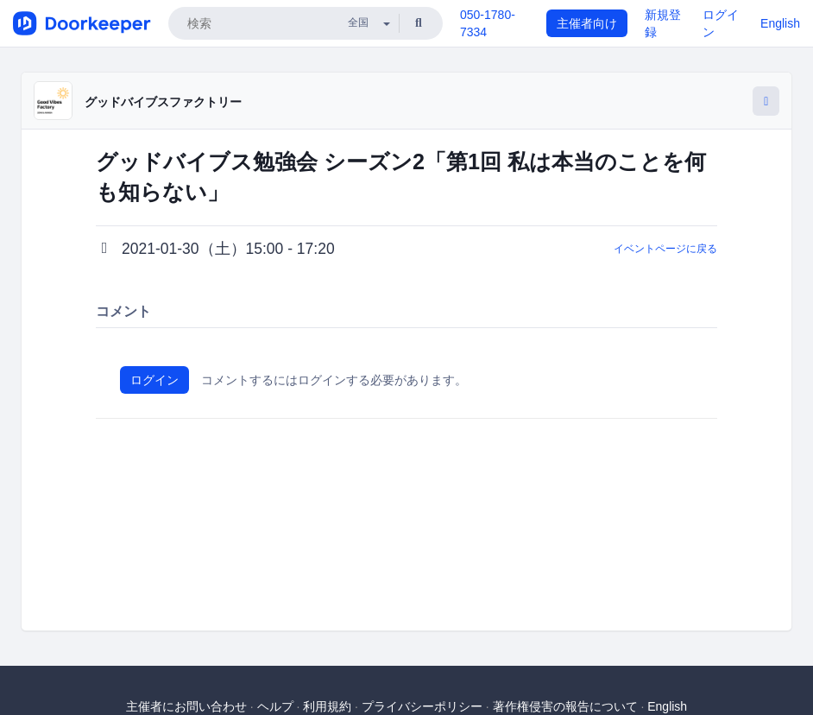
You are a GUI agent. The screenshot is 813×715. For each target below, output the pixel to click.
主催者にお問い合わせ (186, 706)
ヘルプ (275, 706)
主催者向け (587, 23)
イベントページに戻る (665, 249)
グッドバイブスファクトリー (163, 102)
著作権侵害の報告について (565, 706)
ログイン (154, 380)
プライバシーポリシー (422, 706)
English (780, 23)
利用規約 (327, 706)
